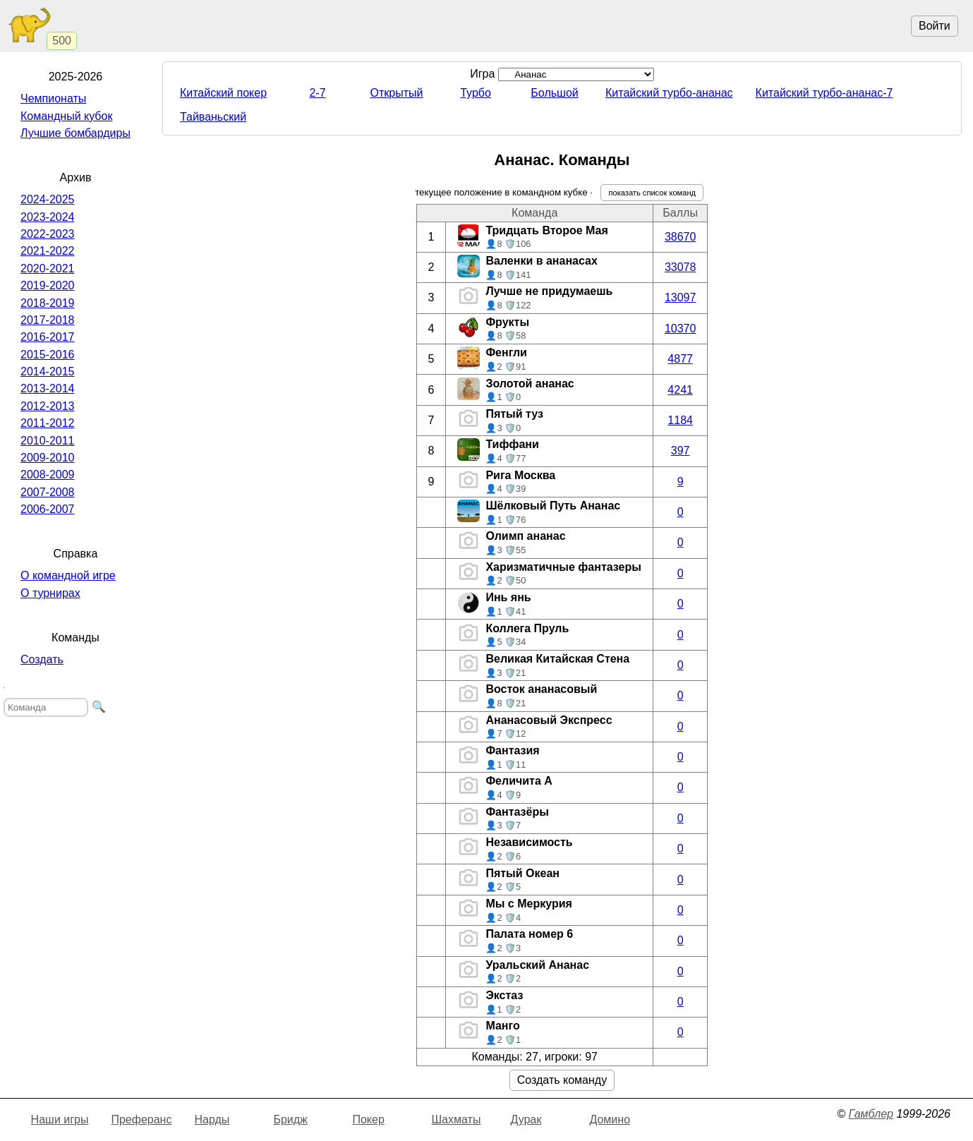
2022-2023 (47, 234)
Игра (562, 74)
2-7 (317, 93)
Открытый (396, 93)
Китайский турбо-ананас (669, 93)
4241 (680, 390)
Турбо (475, 93)
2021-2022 (47, 251)
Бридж (290, 1119)
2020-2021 (47, 268)
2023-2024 (47, 217)
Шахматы (456, 1119)
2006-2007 (47, 509)
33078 (680, 267)
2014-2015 (47, 372)
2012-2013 (47, 406)
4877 (680, 359)
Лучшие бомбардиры (75, 133)
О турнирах (50, 593)
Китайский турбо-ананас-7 (824, 93)
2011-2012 (47, 423)
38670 (680, 237)
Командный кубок (66, 116)
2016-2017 (47, 337)
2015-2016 (47, 355)
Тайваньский (213, 117)
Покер (368, 1119)
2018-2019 (47, 303)
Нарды (211, 1119)
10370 (680, 328)
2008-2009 (47, 475)
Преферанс (141, 1119)
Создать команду (562, 1080)
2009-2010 (47, 458)
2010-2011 (47, 441)
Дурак (525, 1119)
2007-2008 (47, 492)
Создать (42, 659)
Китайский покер (223, 93)
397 (680, 451)
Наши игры (60, 1119)
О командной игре (68, 575)
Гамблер (870, 1114)
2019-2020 (47, 285)
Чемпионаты (53, 98)
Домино (609, 1119)
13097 (680, 297)
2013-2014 (47, 388)
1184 (680, 420)
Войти (934, 26)
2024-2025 (47, 199)
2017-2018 (47, 320)
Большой (554, 93)
